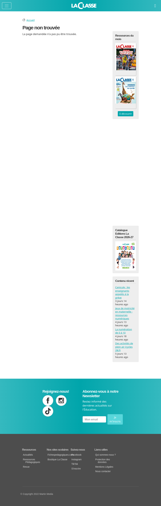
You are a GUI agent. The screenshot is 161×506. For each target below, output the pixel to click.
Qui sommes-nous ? (105, 455)
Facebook (76, 455)
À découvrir (125, 113)
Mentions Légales (104, 467)
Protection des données (102, 460)
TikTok (74, 464)
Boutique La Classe (57, 459)
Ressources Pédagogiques (31, 460)
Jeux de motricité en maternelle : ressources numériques (125, 313)
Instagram (76, 459)
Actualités (28, 455)
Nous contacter (103, 471)
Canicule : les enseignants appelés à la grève (122, 292)
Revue (26, 467)
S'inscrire (76, 468)
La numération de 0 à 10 (123, 331)
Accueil (31, 20)
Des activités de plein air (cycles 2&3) (124, 347)
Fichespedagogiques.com (59, 455)
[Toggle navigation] (6, 5)
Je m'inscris (115, 419)
